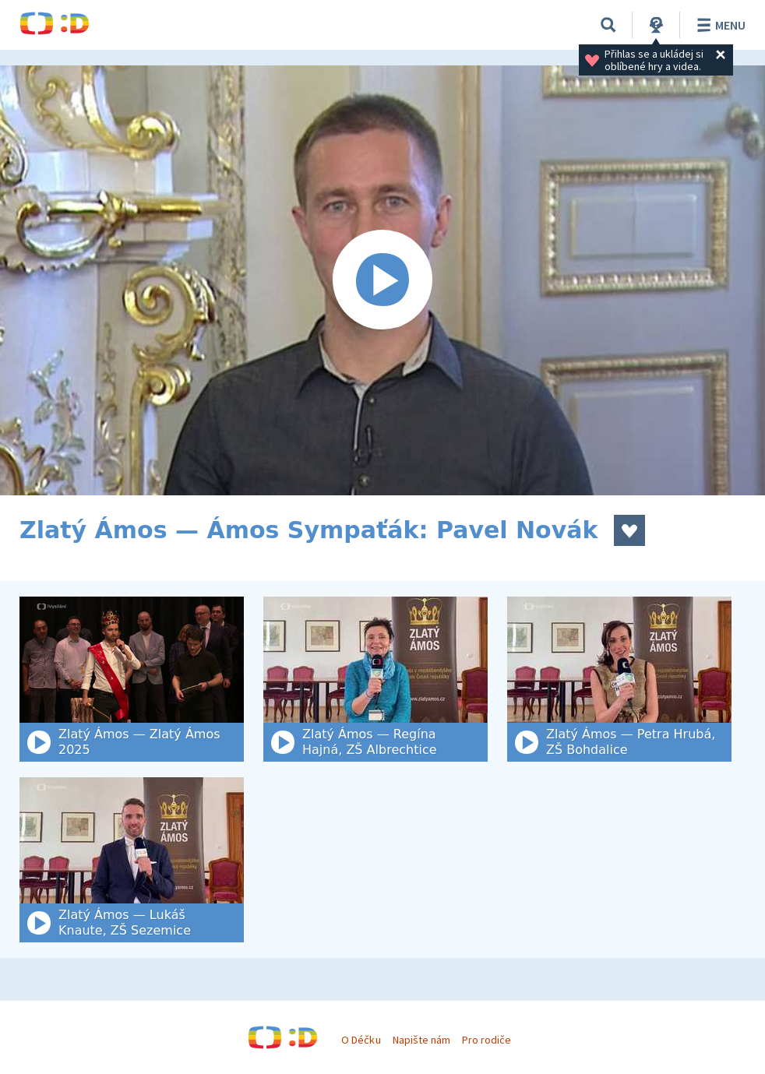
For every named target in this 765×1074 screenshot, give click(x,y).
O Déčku (360, 1040)
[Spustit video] (382, 280)
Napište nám (421, 1040)
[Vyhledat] (608, 25)
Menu (719, 25)
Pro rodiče (486, 1040)
